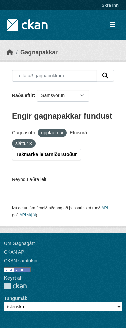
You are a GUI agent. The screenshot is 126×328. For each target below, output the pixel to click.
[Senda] (105, 76)
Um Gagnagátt (19, 243)
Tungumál (15, 298)
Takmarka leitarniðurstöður (46, 154)
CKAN (15, 285)
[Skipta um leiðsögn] (112, 25)
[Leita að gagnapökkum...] (54, 76)
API (104, 208)
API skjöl (27, 215)
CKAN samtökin (20, 260)
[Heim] (10, 52)
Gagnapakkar (39, 52)
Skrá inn (110, 5)
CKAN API (15, 252)
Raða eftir (23, 95)
